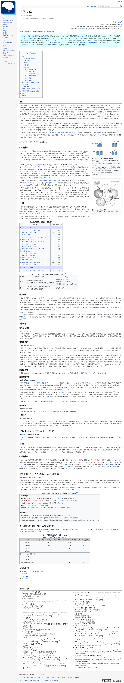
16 (66, 349)
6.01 (28, 623)
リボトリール (34, 259)
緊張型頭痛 (84, 373)
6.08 (44, 623)
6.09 (46, 623)
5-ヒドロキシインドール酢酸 (44, 507)
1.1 (27, 591)
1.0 (25, 591)
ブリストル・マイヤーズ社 (33, 123)
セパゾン (33, 255)
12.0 (25, 661)
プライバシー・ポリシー (25, 680)
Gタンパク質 (95, 462)
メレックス (33, 253)
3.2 (28, 603)
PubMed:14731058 (88, 636)
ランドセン (42, 259)
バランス (37, 249)
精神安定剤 (33, 109)
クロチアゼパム (25, 232)
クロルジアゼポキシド (37, 112)
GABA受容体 (32, 38)
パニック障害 (26, 36)
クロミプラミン (58, 498)
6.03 (32, 623)
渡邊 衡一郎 (115, 22)
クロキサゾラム (25, 255)
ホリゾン (37, 257)
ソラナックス (35, 237)
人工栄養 (113, 317)
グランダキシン (34, 230)
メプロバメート (68, 107)
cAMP (80, 462)
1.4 (32, 591)
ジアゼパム (104, 114)
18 (28, 363)
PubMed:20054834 (86, 645)
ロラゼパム (23, 239)
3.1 (27, 603)
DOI (53, 602)
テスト (58, 518)
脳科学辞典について (38, 680)
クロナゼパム (24, 259)
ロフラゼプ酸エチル (26, 262)
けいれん (75, 112)
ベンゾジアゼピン (27, 578)
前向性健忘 (40, 383)
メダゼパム (23, 246)
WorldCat (48, 602)
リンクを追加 (11, 63)
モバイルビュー (54, 680)
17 (79, 359)
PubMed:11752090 (43, 642)
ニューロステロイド (34, 167)
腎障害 (26, 314)
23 (53, 536)
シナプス (67, 464)
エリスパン (34, 251)
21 (44, 423)
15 (34, 337)
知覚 (91, 362)
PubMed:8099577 (96, 630)
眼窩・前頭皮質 (42, 185)
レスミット (31, 246)
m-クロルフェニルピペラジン (35, 500)
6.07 (42, 623)
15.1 (79, 607)
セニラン (40, 241)
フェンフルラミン (31, 503)
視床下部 (60, 181)
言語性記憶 (39, 385)
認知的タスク (28, 385)
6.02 (30, 623)
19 (22, 389)
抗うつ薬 (24, 574)
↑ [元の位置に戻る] (23, 598)
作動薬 (105, 127)
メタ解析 (61, 392)
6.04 (35, 623)
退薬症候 (94, 355)
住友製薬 (107, 125)
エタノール (77, 165)
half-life (108, 298)
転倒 (56, 314)
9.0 (25, 643)
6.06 (39, 623)
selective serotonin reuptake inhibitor (30, 477)
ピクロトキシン (56, 167)
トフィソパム (24, 230)
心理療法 (48, 307)
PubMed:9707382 (88, 600)
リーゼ (33, 232)
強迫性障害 (35, 36)
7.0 (25, 631)
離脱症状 (100, 355)
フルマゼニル (29, 183)
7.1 (27, 631)
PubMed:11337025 (45, 660)
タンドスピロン (115, 127)
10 (88, 159)
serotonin (22, 434)
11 (47, 177)
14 (23, 318)
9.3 (30, 643)
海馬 (55, 181)
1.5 (34, 591)
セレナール (33, 244)
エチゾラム (23, 234)
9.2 (28, 643)
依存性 (26, 40)
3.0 (25, 603)
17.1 (79, 619)
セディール (39, 270)
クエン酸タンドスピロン (27, 270)
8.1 (27, 637)
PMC (76, 653)
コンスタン (43, 237)
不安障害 (45, 36)
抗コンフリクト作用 (54, 127)
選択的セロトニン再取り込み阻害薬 (49, 42)
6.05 (37, 623)
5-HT (80, 460)
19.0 (77, 631)
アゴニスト (68, 38)
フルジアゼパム (25, 251)
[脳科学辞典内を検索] (110, 6)
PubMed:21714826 (39, 602)
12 (76, 180)
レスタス (24, 15)
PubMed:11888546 (104, 659)
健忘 (27, 383)
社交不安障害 (92, 42)
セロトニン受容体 (84, 36)
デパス (30, 234)
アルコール (58, 105)
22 (61, 463)
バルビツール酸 (68, 105)
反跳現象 (71, 355)
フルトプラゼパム (25, 264)
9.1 (27, 643)
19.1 (79, 631)
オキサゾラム (24, 244)
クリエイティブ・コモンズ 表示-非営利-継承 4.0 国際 (56, 677)
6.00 (25, 623)
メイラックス (38, 262)
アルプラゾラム (25, 237)
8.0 (25, 637)
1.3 (30, 591)
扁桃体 (50, 181)
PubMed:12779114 (115, 652)
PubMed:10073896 (60, 666)
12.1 (28, 661)
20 (43, 396)
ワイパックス (32, 239)
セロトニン (25, 576)
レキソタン (33, 241)
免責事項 (47, 680)
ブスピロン (70, 123)
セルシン (31, 257)
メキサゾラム (24, 253)
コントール (45, 249)
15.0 (77, 607)
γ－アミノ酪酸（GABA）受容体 (72, 151)
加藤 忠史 (83, 29)
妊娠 (105, 314)
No (49, 545)
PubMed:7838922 (37, 616)
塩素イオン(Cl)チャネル (50, 155)
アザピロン (51, 123)
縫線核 (45, 181)
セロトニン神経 (109, 464)
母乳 (80, 317)
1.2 (28, 591)
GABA (29, 169)
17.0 (77, 619)
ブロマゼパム (24, 241)
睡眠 (48, 396)
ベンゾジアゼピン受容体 (56, 38)
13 (72, 184)
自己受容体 (83, 464)
